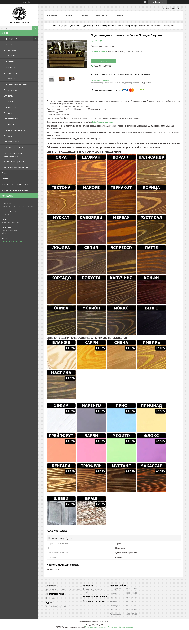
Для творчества (11, 141)
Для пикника (10, 124)
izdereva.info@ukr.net (12, 241)
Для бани (8, 136)
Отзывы (5, 178)
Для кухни (8, 44)
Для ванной (9, 61)
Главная (52, 15)
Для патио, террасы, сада (16, 130)
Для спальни (9, 67)
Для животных (10, 90)
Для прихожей (10, 50)
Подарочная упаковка (14, 147)
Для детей (8, 95)
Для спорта (9, 101)
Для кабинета (10, 73)
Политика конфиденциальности (121, 627)
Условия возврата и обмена (15, 190)
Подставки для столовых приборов (97, 26)
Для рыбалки (10, 107)
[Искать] (35, 28)
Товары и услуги (9, 38)
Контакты (102, 15)
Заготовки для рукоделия (16, 167)
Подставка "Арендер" (127, 26)
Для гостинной (10, 55)
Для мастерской (11, 118)
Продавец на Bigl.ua (94, 625)
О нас (4, 173)
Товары (67, 15)
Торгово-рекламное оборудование (13, 154)
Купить (103, 61)
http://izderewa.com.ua (102, 122)
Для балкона (10, 78)
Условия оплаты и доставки (15, 184)
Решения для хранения (15, 161)
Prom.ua (107, 622)
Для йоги (8, 113)
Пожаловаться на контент (95, 627)
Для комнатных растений (16, 84)
